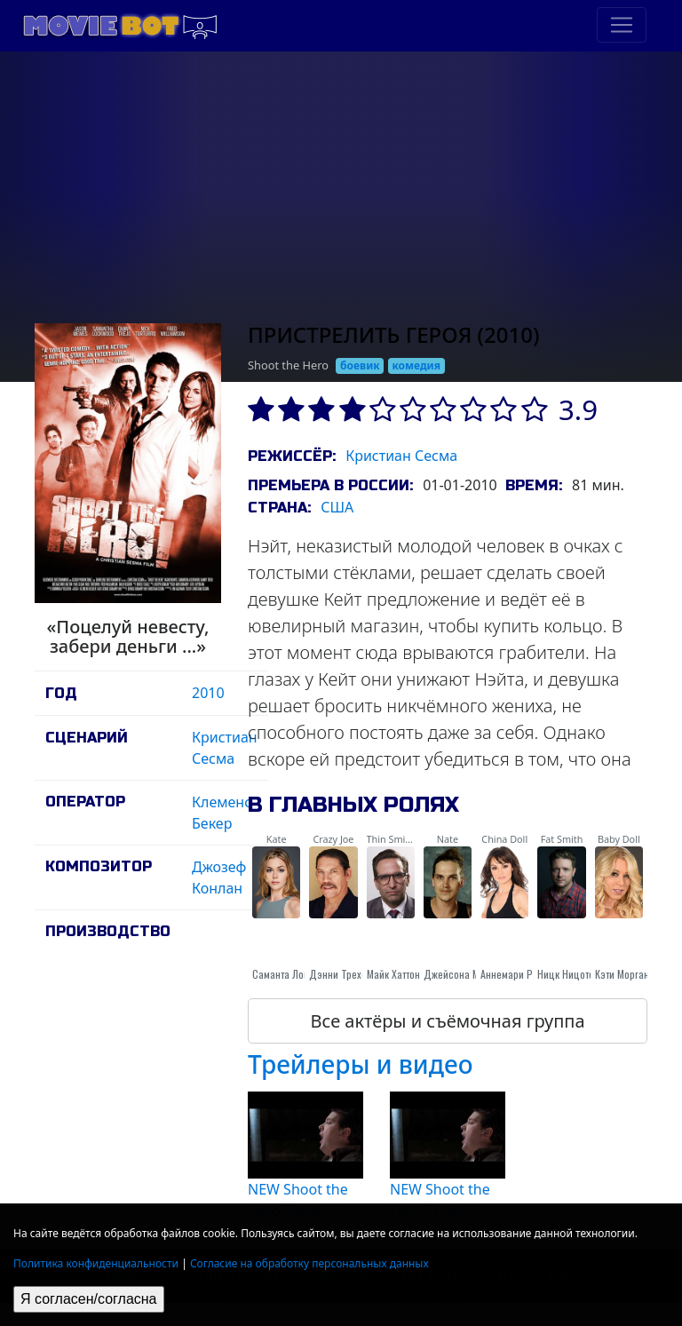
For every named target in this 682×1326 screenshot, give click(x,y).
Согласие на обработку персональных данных (309, 1263)
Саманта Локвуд (288, 973)
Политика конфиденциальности (95, 1263)
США (337, 507)
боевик (360, 365)
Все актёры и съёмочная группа (447, 1021)
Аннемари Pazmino (522, 973)
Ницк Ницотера (571, 973)
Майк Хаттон (393, 973)
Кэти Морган (622, 973)
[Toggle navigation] (621, 25)
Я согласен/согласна (88, 1298)
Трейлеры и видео (360, 1064)
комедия (416, 365)
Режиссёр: (292, 456)
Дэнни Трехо (338, 973)
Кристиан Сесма (401, 455)
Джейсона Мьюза (462, 973)
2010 (208, 693)
